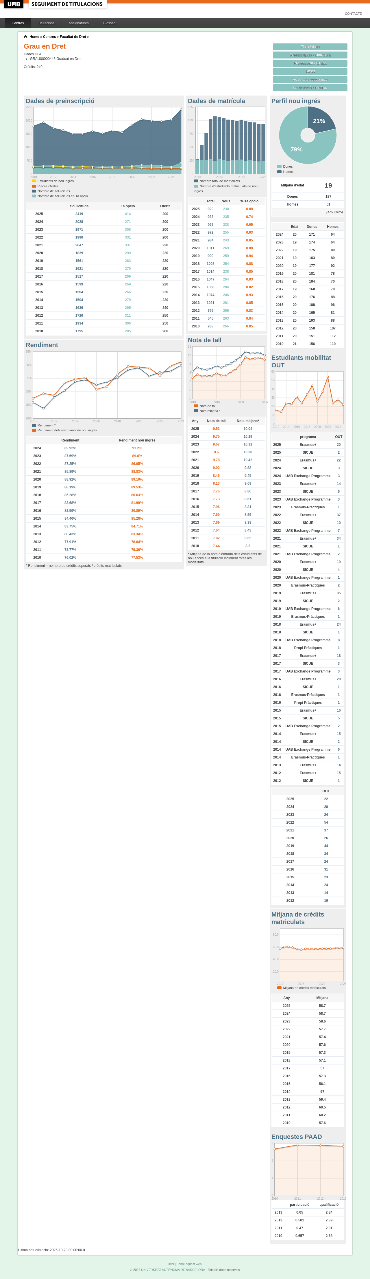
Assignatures (79, 23)
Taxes (310, 71)
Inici (171, 1264)
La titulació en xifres (310, 87)
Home (34, 37)
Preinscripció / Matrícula (310, 55)
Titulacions (46, 23)
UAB (14, 4)
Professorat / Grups (310, 63)
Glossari (109, 23)
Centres (18, 23)
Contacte (353, 13)
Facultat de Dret (73, 37)
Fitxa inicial (310, 47)
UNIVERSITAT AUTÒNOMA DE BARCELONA (173, 1269)
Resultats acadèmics (310, 79)
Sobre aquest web (188, 1264)
